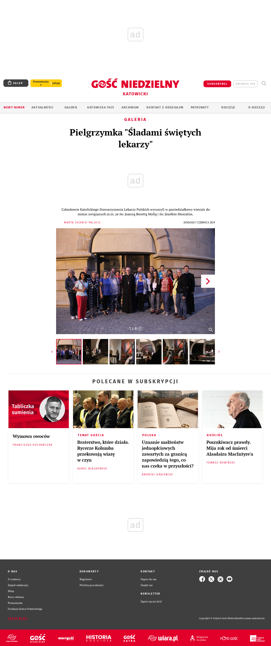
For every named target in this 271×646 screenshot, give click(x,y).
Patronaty (200, 107)
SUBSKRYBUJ (217, 83)
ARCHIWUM (130, 107)
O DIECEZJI (256, 107)
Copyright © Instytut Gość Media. (217, 618)
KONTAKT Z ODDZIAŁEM (165, 107)
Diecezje (228, 107)
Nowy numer (14, 107)
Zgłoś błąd (17, 618)
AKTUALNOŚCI (42, 107)
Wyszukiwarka (264, 83)
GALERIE (71, 107)
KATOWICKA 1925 (100, 107)
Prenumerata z (41, 83)
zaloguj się (245, 83)
